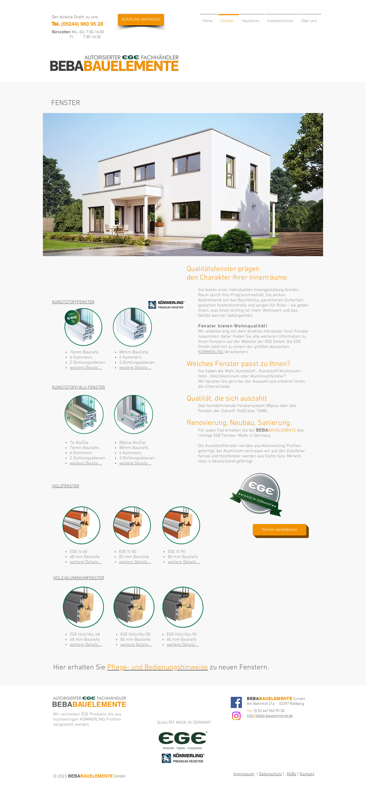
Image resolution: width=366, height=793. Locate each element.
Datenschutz (270, 774)
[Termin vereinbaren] (279, 529)
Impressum (243, 774)
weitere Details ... (86, 367)
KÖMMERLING (210, 352)
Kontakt (307, 774)
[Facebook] (236, 702)
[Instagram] (236, 715)
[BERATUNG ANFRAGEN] (141, 19)
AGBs (291, 774)
